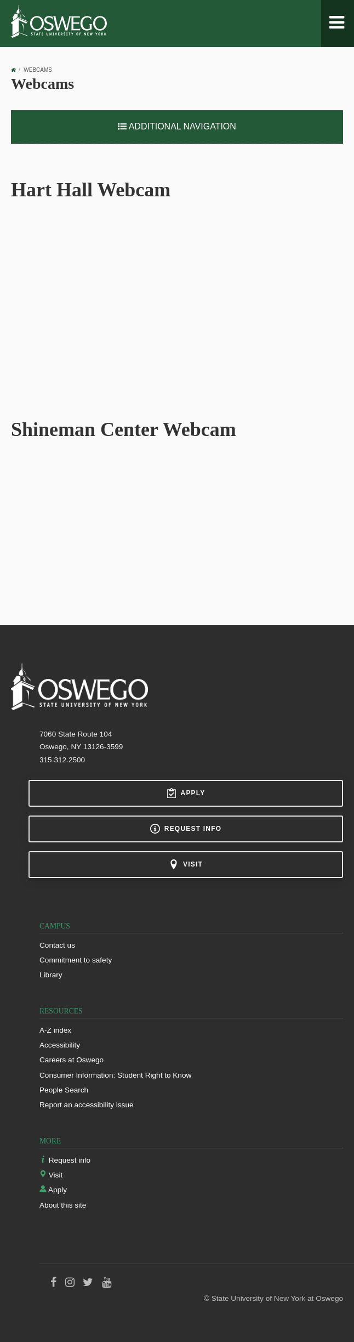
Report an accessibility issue (86, 1105)
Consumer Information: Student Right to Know (115, 1075)
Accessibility (59, 1045)
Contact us (57, 945)
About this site (62, 1205)
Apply (186, 793)
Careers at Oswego (71, 1060)
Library (50, 975)
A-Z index (55, 1030)
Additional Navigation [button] (177, 126)
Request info (185, 829)
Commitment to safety (75, 960)
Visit (186, 864)
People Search (63, 1090)
